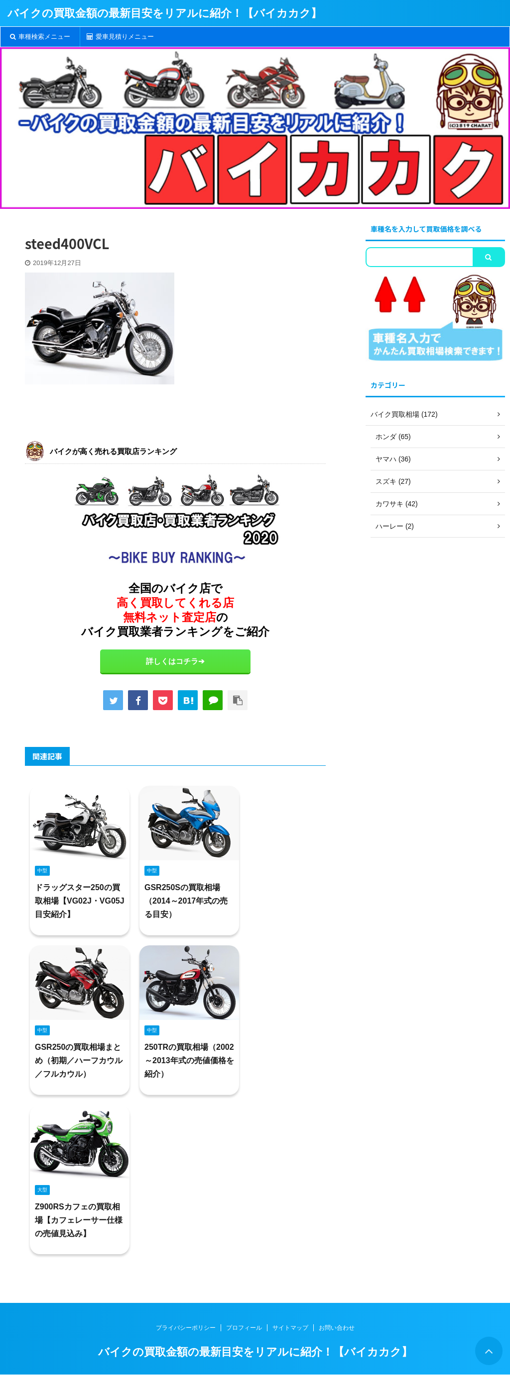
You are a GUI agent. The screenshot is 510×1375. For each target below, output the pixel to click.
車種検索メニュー (40, 36)
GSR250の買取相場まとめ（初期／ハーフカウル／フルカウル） (79, 1060)
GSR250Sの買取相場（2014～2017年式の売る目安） (186, 900)
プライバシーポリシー (186, 1327)
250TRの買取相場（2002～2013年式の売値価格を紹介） (189, 1060)
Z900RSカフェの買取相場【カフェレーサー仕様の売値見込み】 (79, 1220)
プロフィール (244, 1327)
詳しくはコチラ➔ (175, 661)
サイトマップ (290, 1327)
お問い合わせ (337, 1327)
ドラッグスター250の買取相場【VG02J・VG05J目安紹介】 (80, 900)
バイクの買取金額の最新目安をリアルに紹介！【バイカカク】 (164, 13)
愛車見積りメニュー (120, 36)
